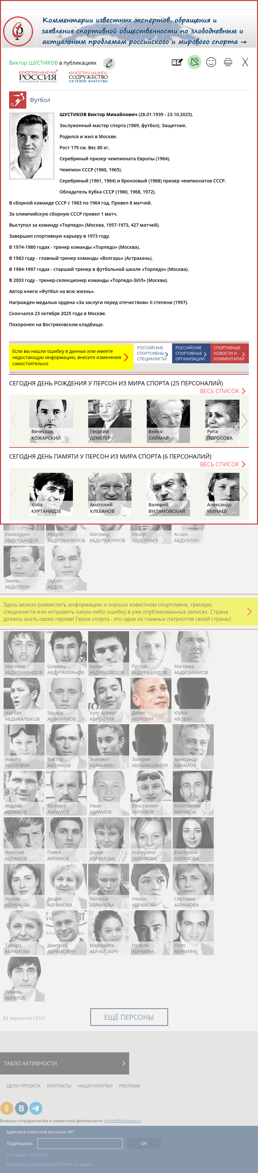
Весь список (219, 394)
